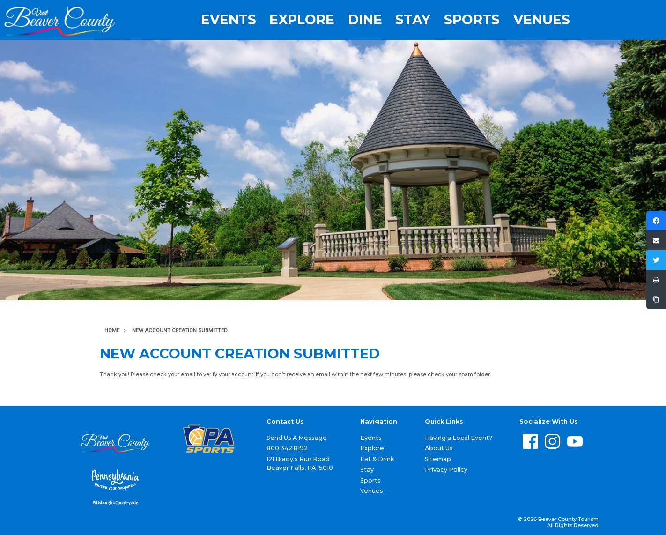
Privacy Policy (446, 469)
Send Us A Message (296, 437)
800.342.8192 (287, 448)
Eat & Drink (377, 458)
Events (228, 19)
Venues (541, 19)
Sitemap (438, 458)
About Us (439, 448)
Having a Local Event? (458, 437)
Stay (412, 19)
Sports (472, 19)
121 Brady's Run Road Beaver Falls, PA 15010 (299, 463)
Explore (301, 19)
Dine (365, 19)
